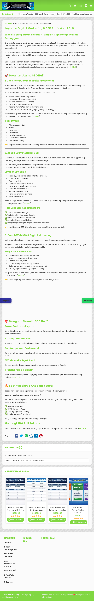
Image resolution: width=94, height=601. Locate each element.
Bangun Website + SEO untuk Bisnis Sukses (36, 14)
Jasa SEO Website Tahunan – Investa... (57, 508)
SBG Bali (73, 67)
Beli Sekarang (15, 519)
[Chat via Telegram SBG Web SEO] (6, 300)
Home (8, 542)
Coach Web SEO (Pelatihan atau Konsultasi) (75, 14)
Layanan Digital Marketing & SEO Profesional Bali (39, 28)
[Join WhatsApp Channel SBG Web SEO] (88, 300)
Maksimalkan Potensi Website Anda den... (78, 510)
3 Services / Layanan (9, 555)
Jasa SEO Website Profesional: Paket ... (15, 508)
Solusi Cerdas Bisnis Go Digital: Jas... (36, 508)
